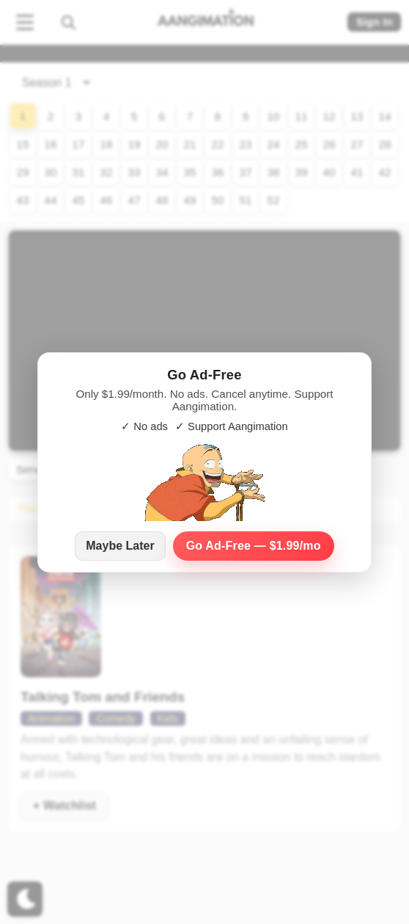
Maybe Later (120, 545)
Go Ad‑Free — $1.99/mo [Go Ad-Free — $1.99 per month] (253, 545)
